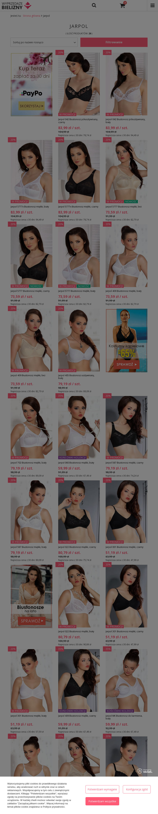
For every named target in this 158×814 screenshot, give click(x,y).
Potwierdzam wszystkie (102, 801)
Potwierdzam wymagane (102, 789)
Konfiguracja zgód (137, 789)
